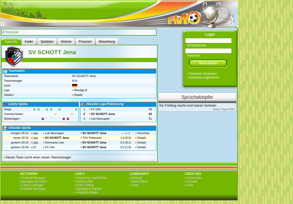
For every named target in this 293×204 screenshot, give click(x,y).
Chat (134, 185)
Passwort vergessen (203, 73)
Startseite (12, 32)
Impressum (194, 178)
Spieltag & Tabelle (89, 189)
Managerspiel (135, 202)
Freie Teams (85, 185)
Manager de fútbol (34, 181)
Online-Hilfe (84, 181)
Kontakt (191, 181)
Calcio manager (32, 185)
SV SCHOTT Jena (103, 113)
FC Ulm (96, 109)
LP (34, 147)
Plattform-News (87, 192)
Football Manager (33, 178)
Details (78, 94)
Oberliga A (80, 90)
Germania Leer (54, 142)
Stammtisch (139, 181)
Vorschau (143, 133)
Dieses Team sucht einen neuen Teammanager (38, 157)
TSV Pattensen (92, 137)
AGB (189, 185)
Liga (35, 133)
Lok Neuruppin (100, 118)
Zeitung (136, 178)
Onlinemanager (156, 202)
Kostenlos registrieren (204, 77)
